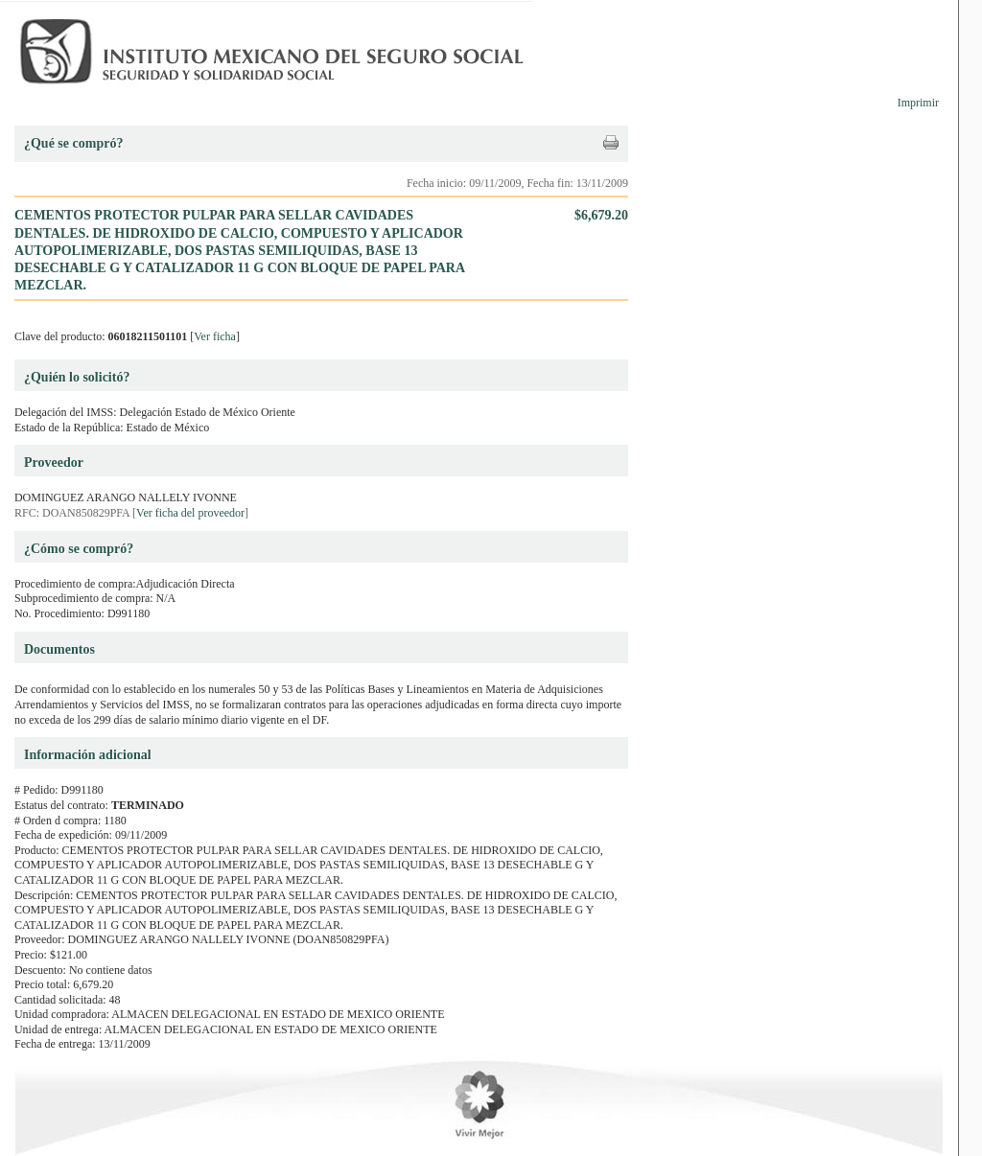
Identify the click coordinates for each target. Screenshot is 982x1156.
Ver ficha (215, 336)
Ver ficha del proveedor (190, 513)
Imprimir (918, 102)
